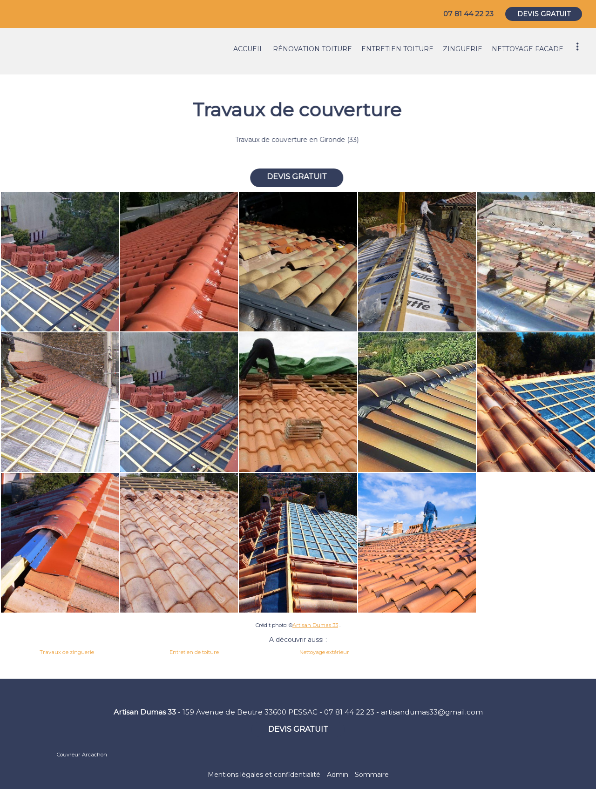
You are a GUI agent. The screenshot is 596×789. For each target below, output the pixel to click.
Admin (337, 774)
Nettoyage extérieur (324, 652)
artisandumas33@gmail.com (432, 712)
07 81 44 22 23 (349, 712)
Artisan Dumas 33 (315, 625)
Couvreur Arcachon (82, 754)
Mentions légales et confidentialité (264, 774)
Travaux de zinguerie (67, 652)
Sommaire (372, 774)
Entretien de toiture (194, 652)
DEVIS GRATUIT (543, 14)
